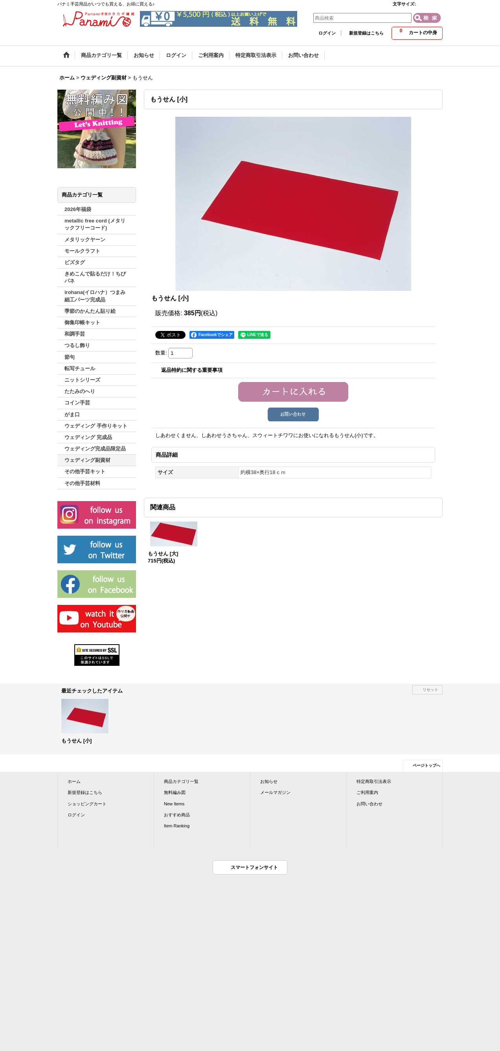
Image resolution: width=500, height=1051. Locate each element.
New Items (174, 803)
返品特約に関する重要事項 (191, 370)
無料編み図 (175, 792)
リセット (430, 689)
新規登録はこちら (366, 33)
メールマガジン (275, 792)
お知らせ (269, 781)
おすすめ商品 (177, 814)
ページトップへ (426, 765)
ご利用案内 (367, 792)
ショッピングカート (87, 803)
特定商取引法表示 (374, 781)
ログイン (327, 33)
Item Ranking (176, 825)
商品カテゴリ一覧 (181, 781)
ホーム (74, 781)
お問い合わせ (369, 803)
